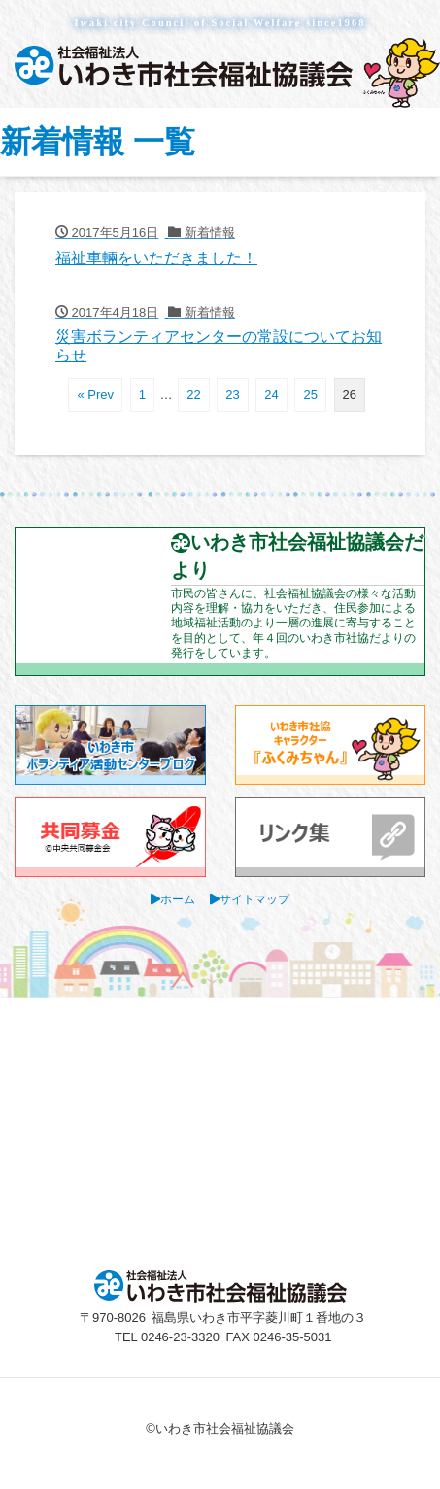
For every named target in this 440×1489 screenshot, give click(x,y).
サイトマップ (254, 899)
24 (271, 395)
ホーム (177, 899)
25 (310, 395)
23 (232, 395)
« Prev (95, 395)
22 (193, 395)
